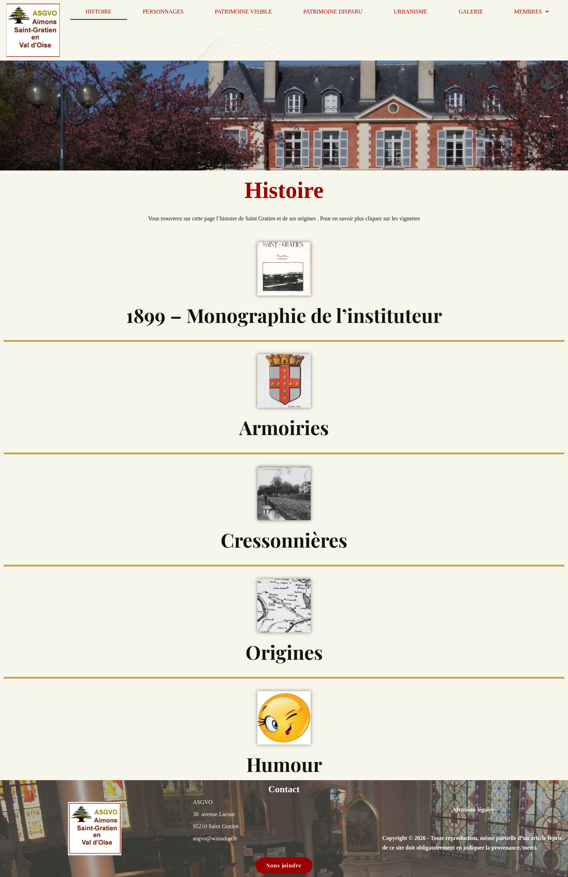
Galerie (470, 12)
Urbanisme (410, 12)
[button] (531, 12)
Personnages (163, 12)
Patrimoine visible (243, 12)
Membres (531, 12)
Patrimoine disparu (332, 12)
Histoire (98, 12)
